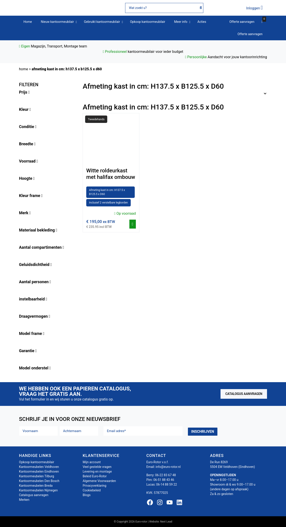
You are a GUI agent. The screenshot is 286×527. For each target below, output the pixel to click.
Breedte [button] (27, 143)
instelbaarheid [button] (33, 299)
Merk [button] (25, 212)
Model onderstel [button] (35, 368)
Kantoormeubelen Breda (36, 485)
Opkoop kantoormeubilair (36, 462)
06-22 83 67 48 (165, 475)
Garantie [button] (28, 350)
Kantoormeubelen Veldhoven (39, 467)
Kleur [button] (25, 109)
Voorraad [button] (28, 161)
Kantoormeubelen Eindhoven (39, 471)
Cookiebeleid (92, 490)
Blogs (86, 495)
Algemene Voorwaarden (99, 481)
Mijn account (92, 462)
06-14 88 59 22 (166, 484)
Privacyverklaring (94, 485)
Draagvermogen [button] (34, 316)
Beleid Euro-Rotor (95, 476)
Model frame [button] (31, 333)
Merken (24, 499)
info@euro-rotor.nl (168, 467)
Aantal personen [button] (35, 281)
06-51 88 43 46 (163, 480)
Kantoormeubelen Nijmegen (38, 490)
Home (23, 69)
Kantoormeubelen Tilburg (36, 476)
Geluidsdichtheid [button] (35, 264)
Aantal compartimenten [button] (41, 247)
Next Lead (166, 521)
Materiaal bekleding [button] (38, 230)
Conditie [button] (28, 126)
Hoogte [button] (27, 178)
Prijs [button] (24, 92)
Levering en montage (97, 471)
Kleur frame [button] (31, 195)
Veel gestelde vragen (97, 467)
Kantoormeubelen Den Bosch (39, 481)
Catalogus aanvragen (243, 394)
